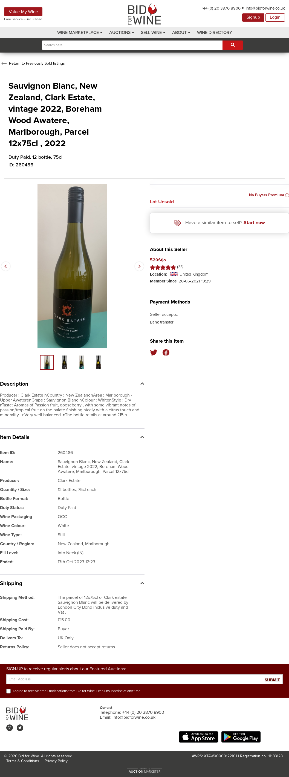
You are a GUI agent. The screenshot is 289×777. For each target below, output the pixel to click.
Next (139, 266)
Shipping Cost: (14, 619)
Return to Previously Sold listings (32, 63)
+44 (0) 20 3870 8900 (221, 8)
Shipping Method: (17, 597)
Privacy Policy (56, 761)
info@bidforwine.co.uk (265, 8)
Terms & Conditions (22, 761)
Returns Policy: (14, 647)
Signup (253, 17)
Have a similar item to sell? (219, 222)
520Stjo (158, 260)
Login (275, 17)
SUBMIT (272, 680)
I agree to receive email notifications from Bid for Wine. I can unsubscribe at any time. (77, 691)
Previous (5, 266)
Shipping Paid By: (17, 628)
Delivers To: (11, 638)
